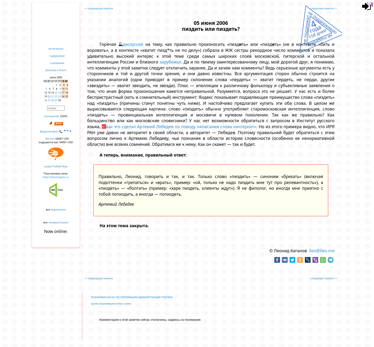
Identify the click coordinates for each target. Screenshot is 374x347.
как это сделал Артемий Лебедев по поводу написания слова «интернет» (181, 126)
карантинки (58, 209)
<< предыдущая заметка (99, 8)
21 (52, 96)
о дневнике (57, 63)
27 (49, 100)
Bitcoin (50, 138)
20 (49, 96)
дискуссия (133, 44)
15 (56, 92)
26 (45, 100)
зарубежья (170, 62)
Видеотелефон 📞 (56, 131)
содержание (57, 56)
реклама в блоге (55, 70)
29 (56, 100)
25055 (64, 116)
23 (59, 96)
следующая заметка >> (324, 8)
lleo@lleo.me (321, 250)
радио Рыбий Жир (55, 166)
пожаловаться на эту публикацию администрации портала (132, 297)
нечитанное (55, 48)
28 (52, 100)
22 (56, 96)
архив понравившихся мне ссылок (111, 303)
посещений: (51, 116)
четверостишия (58, 222)
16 (59, 92)
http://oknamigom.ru (56, 177)
